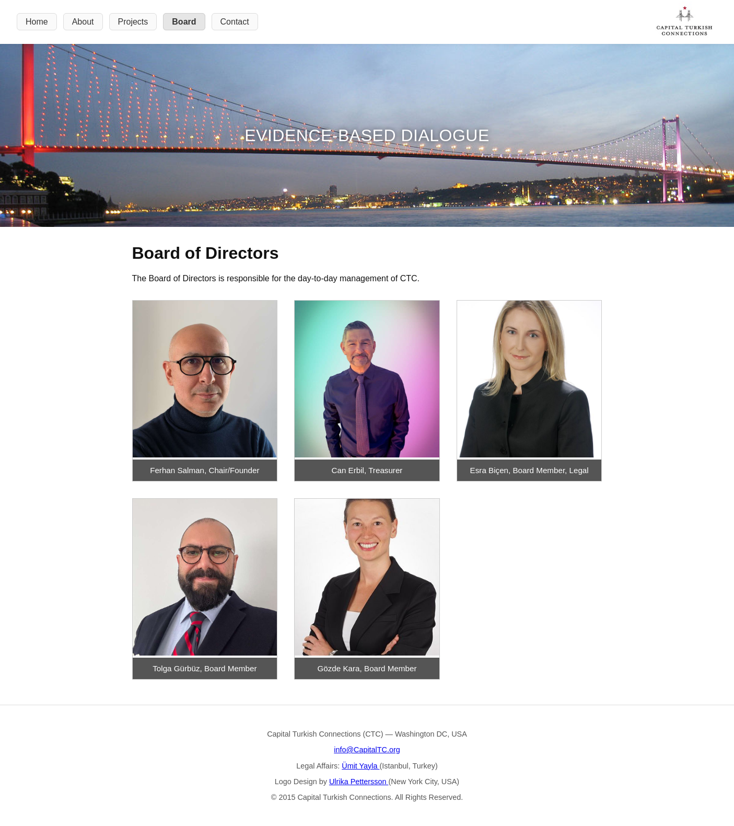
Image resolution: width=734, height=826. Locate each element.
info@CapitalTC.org (367, 749)
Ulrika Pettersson (359, 781)
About (83, 21)
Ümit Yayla (360, 766)
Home (37, 21)
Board (184, 21)
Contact (234, 21)
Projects (133, 21)
